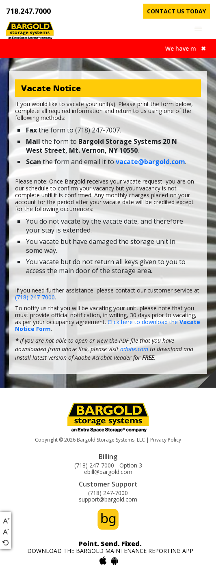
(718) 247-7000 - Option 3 (108, 465)
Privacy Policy (165, 439)
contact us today (176, 11)
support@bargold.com (108, 499)
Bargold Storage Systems (105, 439)
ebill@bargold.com (108, 472)
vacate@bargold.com (150, 161)
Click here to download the (107, 325)
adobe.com (134, 349)
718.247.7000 (28, 11)
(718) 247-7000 (35, 297)
